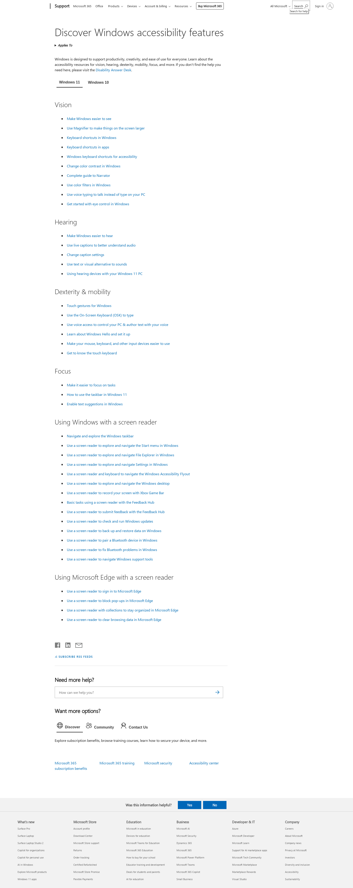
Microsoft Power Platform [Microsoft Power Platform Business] (190, 857)
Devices (135, 6)
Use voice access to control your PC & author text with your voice (117, 324)
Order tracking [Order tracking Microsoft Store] (81, 857)
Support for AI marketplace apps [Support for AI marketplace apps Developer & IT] (249, 850)
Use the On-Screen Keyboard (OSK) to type (100, 315)
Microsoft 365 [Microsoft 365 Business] (184, 850)
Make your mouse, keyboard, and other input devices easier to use (118, 343)
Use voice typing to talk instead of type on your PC (106, 194)
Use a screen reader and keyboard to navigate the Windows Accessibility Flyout (128, 473)
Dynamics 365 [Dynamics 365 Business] (184, 843)
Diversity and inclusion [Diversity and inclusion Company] (297, 864)
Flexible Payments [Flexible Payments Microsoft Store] (83, 879)
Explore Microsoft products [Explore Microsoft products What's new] (32, 872)
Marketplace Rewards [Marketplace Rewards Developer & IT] (244, 872)
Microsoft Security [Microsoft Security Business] (186, 835)
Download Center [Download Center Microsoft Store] (83, 835)
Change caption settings (85, 254)
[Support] (61, 6)
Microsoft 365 (82, 6)
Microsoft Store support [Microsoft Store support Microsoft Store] (86, 843)
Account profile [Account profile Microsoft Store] (81, 828)
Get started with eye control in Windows (98, 203)
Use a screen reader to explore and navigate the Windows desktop (118, 483)
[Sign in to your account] (323, 6)
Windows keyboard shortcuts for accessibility (102, 156)
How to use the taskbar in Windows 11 (97, 394)
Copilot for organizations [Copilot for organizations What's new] (31, 850)
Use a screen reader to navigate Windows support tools (110, 559)
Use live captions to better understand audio (101, 245)
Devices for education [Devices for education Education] (138, 835)
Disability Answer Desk (113, 69)
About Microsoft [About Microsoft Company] (294, 835)
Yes (189, 805)
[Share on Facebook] (58, 644)
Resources (186, 6)
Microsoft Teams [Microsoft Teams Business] (185, 864)
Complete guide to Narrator (88, 175)
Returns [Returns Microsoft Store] (77, 850)
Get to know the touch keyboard (92, 353)
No (215, 805)
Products (115, 6)
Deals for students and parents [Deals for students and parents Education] (143, 872)
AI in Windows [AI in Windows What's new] (25, 864)
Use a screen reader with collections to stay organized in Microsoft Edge (122, 610)
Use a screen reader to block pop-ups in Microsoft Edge (110, 600)
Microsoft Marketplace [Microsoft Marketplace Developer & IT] (244, 864)
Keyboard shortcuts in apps (88, 147)
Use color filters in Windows (89, 184)
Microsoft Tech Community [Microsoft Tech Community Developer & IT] (246, 857)
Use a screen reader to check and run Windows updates (110, 521)
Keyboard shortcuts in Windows (91, 137)
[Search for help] (301, 6)
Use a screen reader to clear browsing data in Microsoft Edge (114, 619)
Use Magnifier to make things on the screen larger (106, 128)
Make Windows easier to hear (90, 235)
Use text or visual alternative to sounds (97, 264)
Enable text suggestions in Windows (95, 403)
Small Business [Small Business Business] (184, 879)
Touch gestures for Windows (89, 305)
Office (100, 6)
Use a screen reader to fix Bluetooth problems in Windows (112, 549)
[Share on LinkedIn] (66, 644)
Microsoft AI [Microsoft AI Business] (183, 828)
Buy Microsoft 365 (214, 6)
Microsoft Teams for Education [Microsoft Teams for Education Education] (143, 843)
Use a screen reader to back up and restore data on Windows (114, 530)
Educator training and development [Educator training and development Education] (145, 864)
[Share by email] (76, 644)
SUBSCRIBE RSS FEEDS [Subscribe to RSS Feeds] (76, 656)
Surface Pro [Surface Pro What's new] (24, 828)
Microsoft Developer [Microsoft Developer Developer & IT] (243, 835)
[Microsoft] (33, 6)
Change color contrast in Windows (93, 166)
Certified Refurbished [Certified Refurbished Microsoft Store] (85, 864)
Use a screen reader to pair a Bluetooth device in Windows (112, 540)
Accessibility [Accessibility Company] (292, 872)
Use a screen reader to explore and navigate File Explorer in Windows (120, 454)
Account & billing (159, 6)
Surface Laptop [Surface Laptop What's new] (26, 835)
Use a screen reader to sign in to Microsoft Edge (104, 591)
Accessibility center (204, 763)
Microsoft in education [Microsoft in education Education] (138, 828)
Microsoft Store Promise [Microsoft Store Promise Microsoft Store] (86, 872)
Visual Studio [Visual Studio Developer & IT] (239, 879)
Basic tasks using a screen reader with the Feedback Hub (110, 502)
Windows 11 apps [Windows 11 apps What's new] (27, 879)
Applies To (65, 45)
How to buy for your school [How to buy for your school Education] (140, 857)
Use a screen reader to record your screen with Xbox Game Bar (115, 492)
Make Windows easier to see (89, 118)
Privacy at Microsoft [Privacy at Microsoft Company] (296, 850)
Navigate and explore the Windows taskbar (100, 436)
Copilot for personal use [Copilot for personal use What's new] (31, 857)
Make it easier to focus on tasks (91, 385)
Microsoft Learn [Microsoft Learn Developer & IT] (240, 843)
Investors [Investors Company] (290, 857)
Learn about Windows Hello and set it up (98, 334)
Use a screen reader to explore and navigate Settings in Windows (117, 464)
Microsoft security (158, 763)
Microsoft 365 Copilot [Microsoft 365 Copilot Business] (188, 872)
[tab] (70, 83)
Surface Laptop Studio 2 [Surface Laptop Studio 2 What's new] (30, 843)
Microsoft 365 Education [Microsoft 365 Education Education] (139, 850)
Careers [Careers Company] (289, 828)
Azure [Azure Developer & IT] (235, 828)
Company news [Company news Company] (293, 843)
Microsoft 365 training (117, 763)
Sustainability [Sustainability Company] (292, 879)
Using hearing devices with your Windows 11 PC (105, 273)
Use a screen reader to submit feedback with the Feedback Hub (116, 511)
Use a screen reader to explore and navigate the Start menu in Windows (122, 445)
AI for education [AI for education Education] (135, 879)
